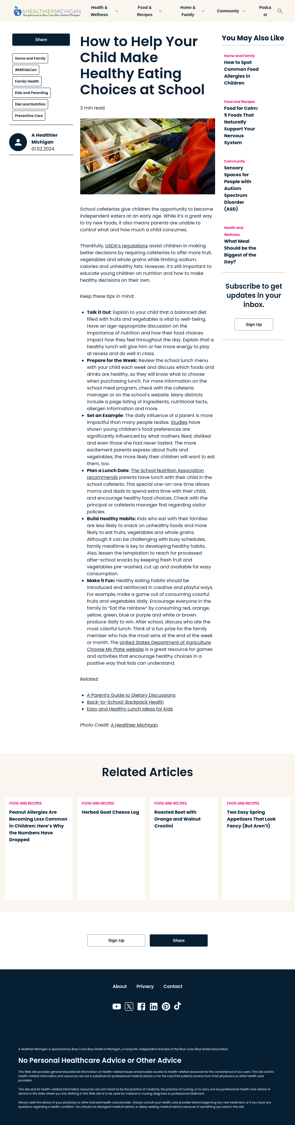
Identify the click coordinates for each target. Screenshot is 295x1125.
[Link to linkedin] (154, 1007)
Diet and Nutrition (30, 104)
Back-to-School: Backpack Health (125, 702)
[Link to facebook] (141, 1007)
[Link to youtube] (117, 1007)
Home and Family (30, 58)
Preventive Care (29, 115)
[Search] (280, 11)
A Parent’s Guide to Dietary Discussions (131, 695)
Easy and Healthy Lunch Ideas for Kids (130, 709)
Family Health (27, 81)
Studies (179, 422)
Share (41, 40)
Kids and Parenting (31, 92)
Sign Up (254, 324)
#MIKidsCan (26, 69)
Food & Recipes (148, 11)
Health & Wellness (103, 11)
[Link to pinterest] (166, 1007)
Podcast (265, 11)
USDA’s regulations (126, 245)
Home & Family (191, 11)
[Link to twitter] (129, 1007)
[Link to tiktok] (178, 1007)
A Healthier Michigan (45, 138)
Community (232, 11)
